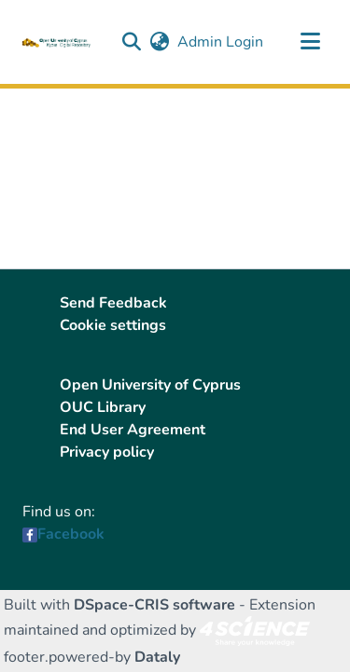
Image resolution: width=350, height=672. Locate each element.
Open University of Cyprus (150, 385)
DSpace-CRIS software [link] (154, 605)
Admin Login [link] (221, 42)
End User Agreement (132, 429)
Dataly (157, 657)
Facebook (71, 534)
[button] (131, 42)
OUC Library (103, 407)
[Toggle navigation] (310, 42)
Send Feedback (113, 303)
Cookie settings (113, 325)
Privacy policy (107, 452)
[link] (255, 630)
